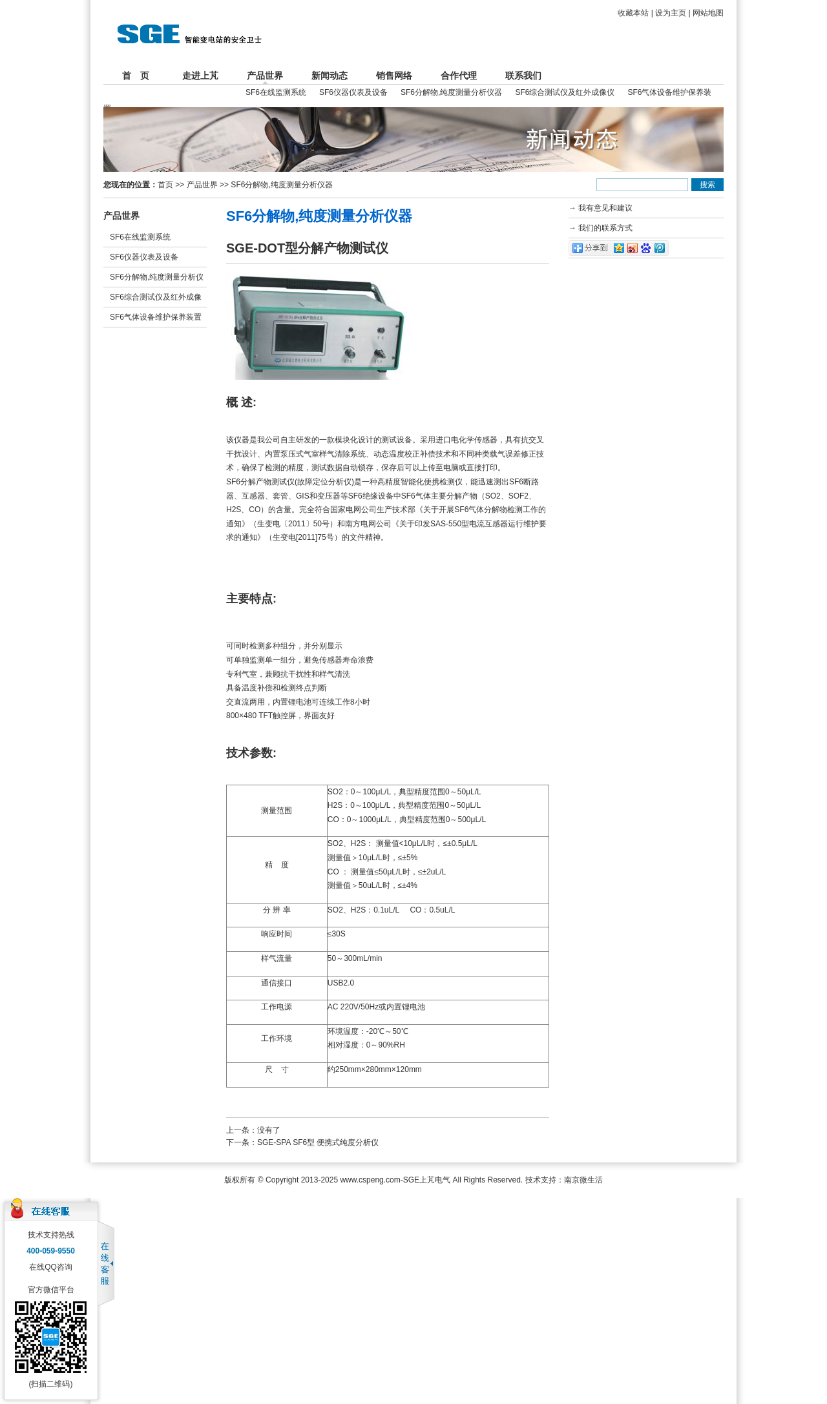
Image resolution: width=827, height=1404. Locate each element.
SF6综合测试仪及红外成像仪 (564, 92)
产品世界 (265, 75)
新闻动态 (329, 75)
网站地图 (708, 12)
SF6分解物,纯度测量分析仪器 (451, 92)
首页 (165, 184)
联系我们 (523, 75)
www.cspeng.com (370, 1179)
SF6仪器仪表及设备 (353, 92)
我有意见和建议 (605, 207)
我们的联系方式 (605, 227)
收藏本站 (633, 12)
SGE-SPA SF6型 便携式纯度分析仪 (318, 1142)
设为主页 (670, 12)
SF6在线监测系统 (276, 92)
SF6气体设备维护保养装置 (156, 317)
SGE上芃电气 (426, 1179)
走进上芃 (200, 75)
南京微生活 (583, 1179)
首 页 (135, 75)
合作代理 (459, 75)
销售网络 (394, 75)
